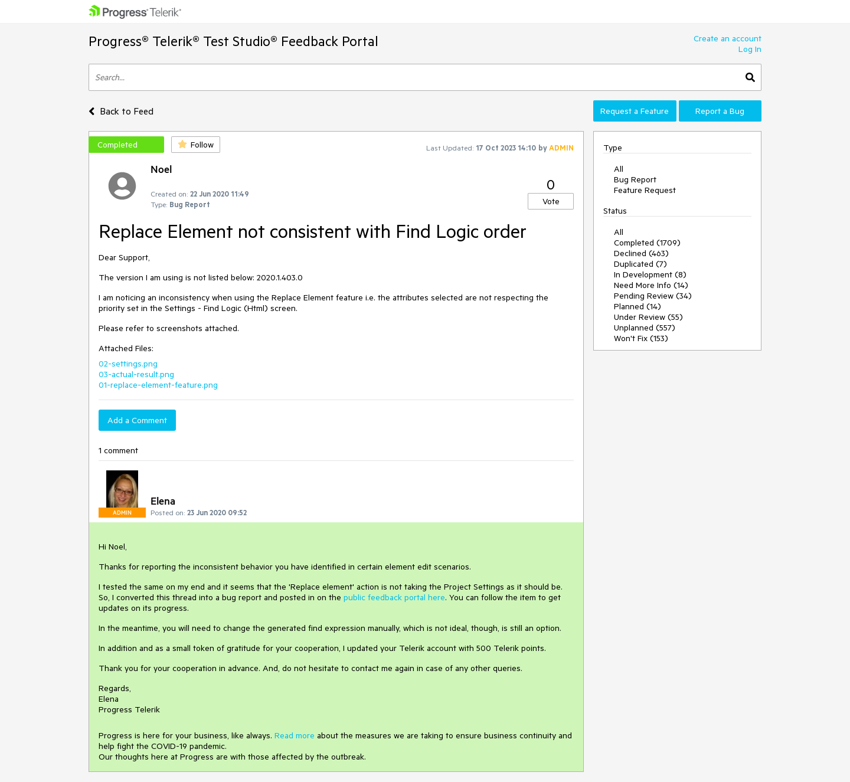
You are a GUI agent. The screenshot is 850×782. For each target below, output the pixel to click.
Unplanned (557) (644, 327)
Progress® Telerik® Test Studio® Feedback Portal (233, 41)
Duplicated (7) (640, 264)
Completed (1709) (647, 242)
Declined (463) (641, 253)
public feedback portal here (394, 597)
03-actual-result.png (136, 374)
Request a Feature (634, 111)
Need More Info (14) (651, 285)
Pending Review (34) (653, 295)
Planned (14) (637, 306)
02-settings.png (128, 363)
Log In (749, 49)
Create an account (727, 38)
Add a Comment (137, 420)
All (618, 168)
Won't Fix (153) (641, 338)
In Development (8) (650, 274)
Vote (551, 201)
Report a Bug (719, 111)
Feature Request (645, 190)
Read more (294, 735)
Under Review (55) (648, 317)
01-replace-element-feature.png (158, 384)
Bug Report (635, 179)
